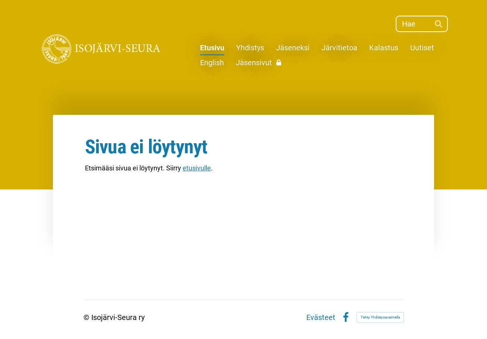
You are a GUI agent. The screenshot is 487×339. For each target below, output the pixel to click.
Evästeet (320, 317)
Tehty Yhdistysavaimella (380, 317)
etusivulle (197, 168)
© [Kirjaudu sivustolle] (87, 317)
